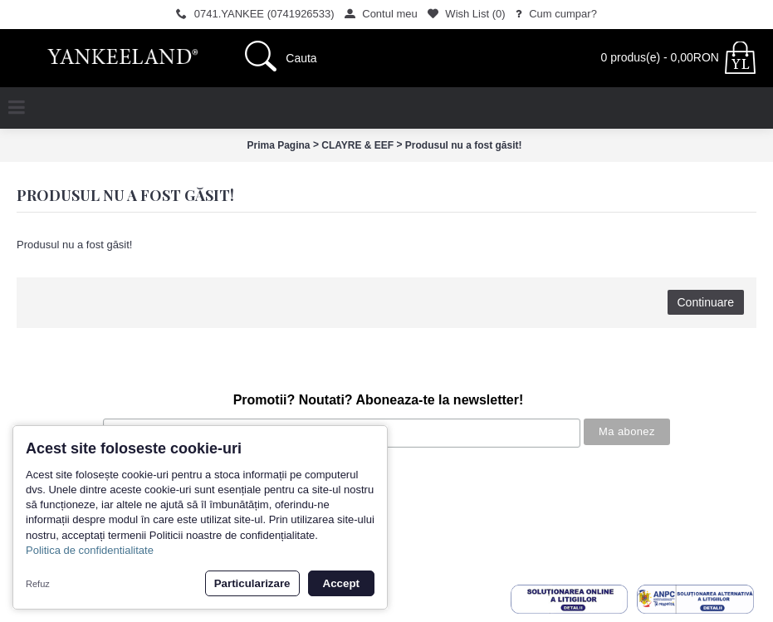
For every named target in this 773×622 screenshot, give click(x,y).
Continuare (706, 302)
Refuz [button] (38, 584)
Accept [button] (341, 583)
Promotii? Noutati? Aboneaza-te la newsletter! (378, 400)
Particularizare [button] (252, 583)
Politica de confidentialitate (90, 550)
